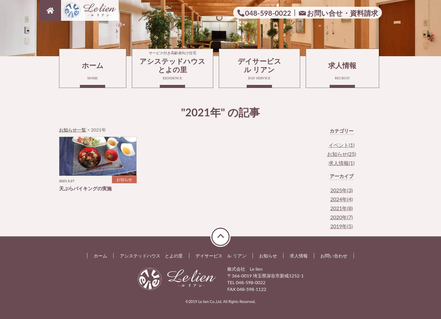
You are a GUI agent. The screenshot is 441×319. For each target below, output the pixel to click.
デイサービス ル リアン (220, 255)
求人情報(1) (341, 163)
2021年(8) (341, 208)
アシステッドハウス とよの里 (151, 255)
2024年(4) (341, 199)
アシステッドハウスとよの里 (172, 64)
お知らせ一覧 (72, 129)
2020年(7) (341, 217)
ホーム (92, 70)
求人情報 (342, 70)
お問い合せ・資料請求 (342, 13)
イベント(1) (341, 145)
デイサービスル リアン (259, 68)
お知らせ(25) (341, 154)
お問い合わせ (333, 255)
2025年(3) (341, 190)
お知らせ (268, 255)
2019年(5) (341, 226)
